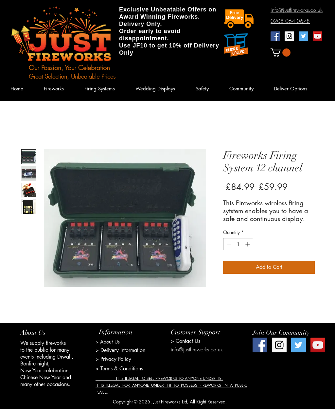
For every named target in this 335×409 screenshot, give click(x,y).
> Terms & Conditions (119, 368)
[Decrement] (228, 244)
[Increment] (248, 244)
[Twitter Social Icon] (303, 36)
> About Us (108, 342)
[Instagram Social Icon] (289, 36)
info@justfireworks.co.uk (197, 349)
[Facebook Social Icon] (275, 36)
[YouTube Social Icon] (317, 36)
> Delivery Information (120, 350)
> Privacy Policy (113, 359)
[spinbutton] (238, 244)
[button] (281, 52)
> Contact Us (185, 341)
